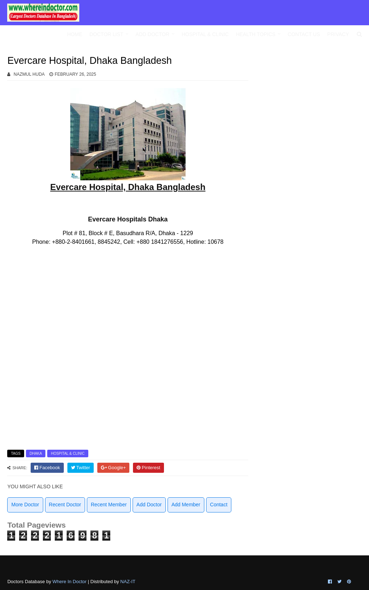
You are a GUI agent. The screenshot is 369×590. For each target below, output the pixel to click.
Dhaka (36, 453)
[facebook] (47, 468)
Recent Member (109, 504)
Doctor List (106, 34)
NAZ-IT (127, 581)
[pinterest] (148, 468)
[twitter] (80, 468)
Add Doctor (152, 34)
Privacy (338, 34)
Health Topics (256, 34)
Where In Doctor (70, 581)
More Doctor (25, 504)
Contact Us (304, 34)
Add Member (186, 504)
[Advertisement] (311, 105)
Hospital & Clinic (205, 34)
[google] (113, 468)
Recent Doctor (65, 504)
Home (74, 34)
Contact (218, 504)
